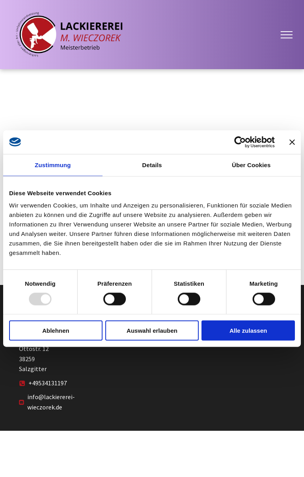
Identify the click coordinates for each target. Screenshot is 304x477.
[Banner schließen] (292, 142)
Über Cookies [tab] (251, 164)
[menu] (286, 35)
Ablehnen (55, 330)
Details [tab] (152, 164)
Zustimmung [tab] (53, 164)
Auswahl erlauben (152, 330)
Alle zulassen (248, 330)
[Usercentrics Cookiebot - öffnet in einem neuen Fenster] (240, 142)
